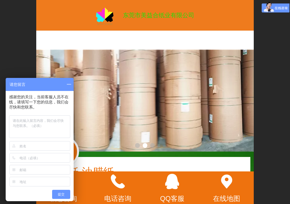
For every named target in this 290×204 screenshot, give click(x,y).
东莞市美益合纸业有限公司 (158, 15)
